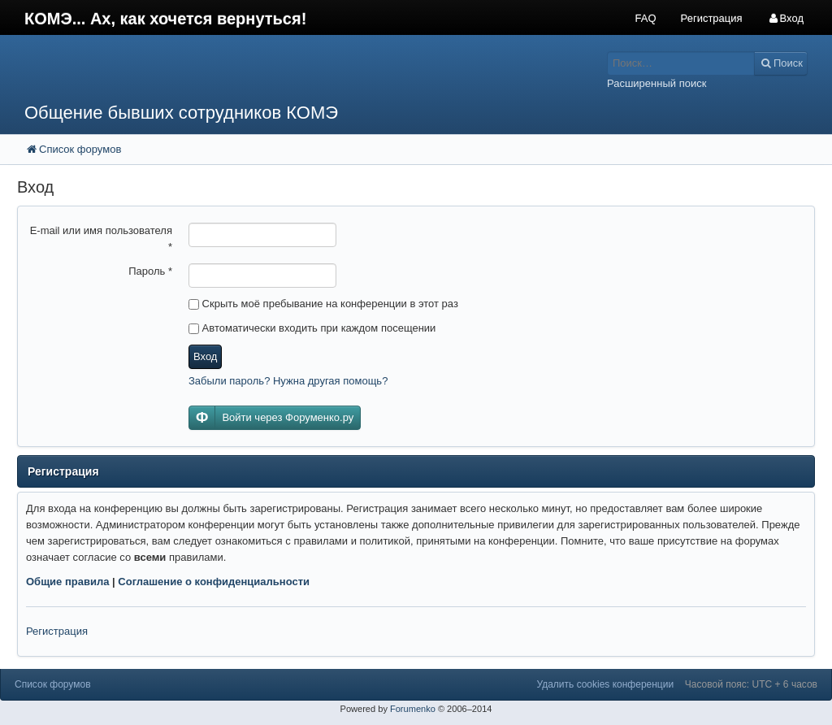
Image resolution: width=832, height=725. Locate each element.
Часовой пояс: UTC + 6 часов (751, 684)
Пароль (150, 271)
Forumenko (413, 709)
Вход (205, 356)
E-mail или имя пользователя (101, 238)
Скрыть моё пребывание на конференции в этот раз (323, 303)
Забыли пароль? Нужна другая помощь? (288, 381)
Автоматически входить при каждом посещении (312, 328)
